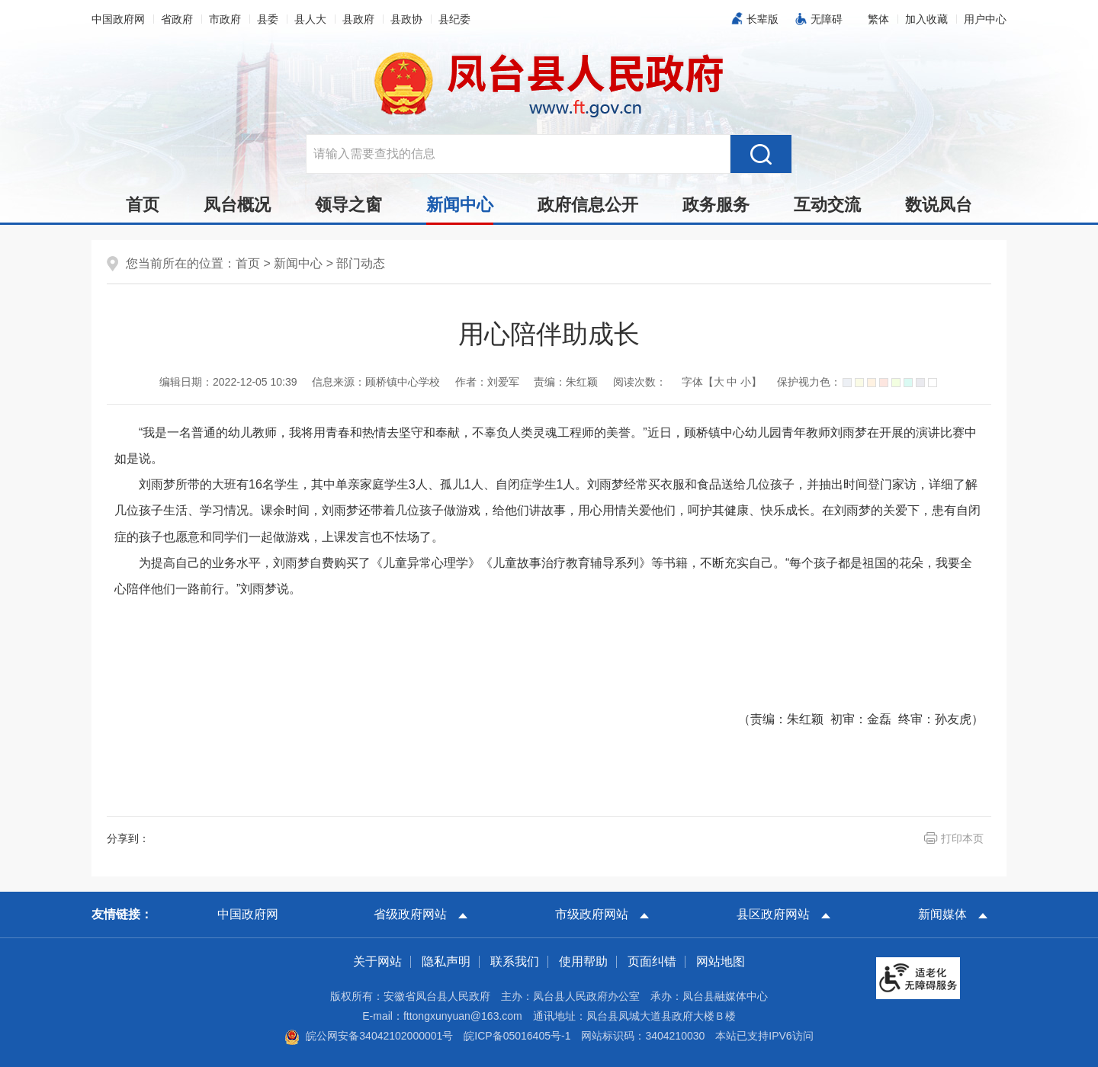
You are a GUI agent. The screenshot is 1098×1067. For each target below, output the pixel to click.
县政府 (358, 19)
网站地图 (720, 961)
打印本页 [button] (962, 838)
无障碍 (827, 19)
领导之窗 (348, 204)
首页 (142, 204)
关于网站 (377, 961)
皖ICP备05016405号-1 (517, 1036)
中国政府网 (118, 19)
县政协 (406, 19)
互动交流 (827, 204)
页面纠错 (652, 961)
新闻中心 (459, 209)
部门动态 (360, 263)
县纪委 (454, 19)
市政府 (225, 19)
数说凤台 (938, 204)
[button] (878, 19)
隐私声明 (446, 961)
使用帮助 (583, 961)
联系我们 (514, 961)
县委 (267, 19)
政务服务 (716, 204)
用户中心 (985, 19)
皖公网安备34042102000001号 (368, 1036)
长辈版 (762, 19)
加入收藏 (926, 19)
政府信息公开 (588, 204)
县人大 (310, 19)
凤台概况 (237, 204)
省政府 (177, 19)
